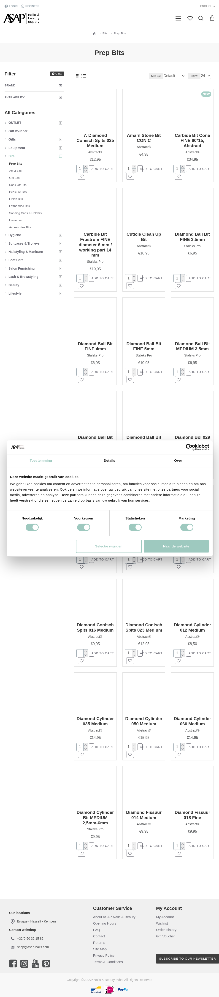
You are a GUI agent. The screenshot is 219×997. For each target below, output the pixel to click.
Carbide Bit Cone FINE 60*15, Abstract (192, 140)
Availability (15, 97)
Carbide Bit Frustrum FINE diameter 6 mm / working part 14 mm (95, 246)
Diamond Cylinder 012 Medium (192, 633)
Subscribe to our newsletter (187, 958)
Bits (105, 33)
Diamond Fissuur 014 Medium (144, 823)
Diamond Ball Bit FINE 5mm (143, 349)
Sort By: (143, 75)
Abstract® (95, 152)
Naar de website (176, 546)
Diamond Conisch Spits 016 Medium (95, 633)
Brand (10, 85)
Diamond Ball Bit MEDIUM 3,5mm (192, 349)
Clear (58, 73)
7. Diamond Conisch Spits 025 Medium (95, 140)
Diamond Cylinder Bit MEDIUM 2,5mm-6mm (95, 825)
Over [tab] (178, 460)
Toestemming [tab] (41, 460)
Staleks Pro (95, 263)
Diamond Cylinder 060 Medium (192, 728)
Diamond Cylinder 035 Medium (95, 728)
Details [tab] (109, 460)
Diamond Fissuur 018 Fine (192, 823)
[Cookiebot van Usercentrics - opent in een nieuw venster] (189, 447)
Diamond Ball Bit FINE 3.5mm (192, 238)
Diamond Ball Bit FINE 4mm (95, 349)
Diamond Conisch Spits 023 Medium (143, 633)
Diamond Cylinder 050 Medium (143, 728)
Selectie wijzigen (108, 546)
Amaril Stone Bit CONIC (144, 138)
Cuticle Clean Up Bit (144, 238)
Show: (194, 75)
